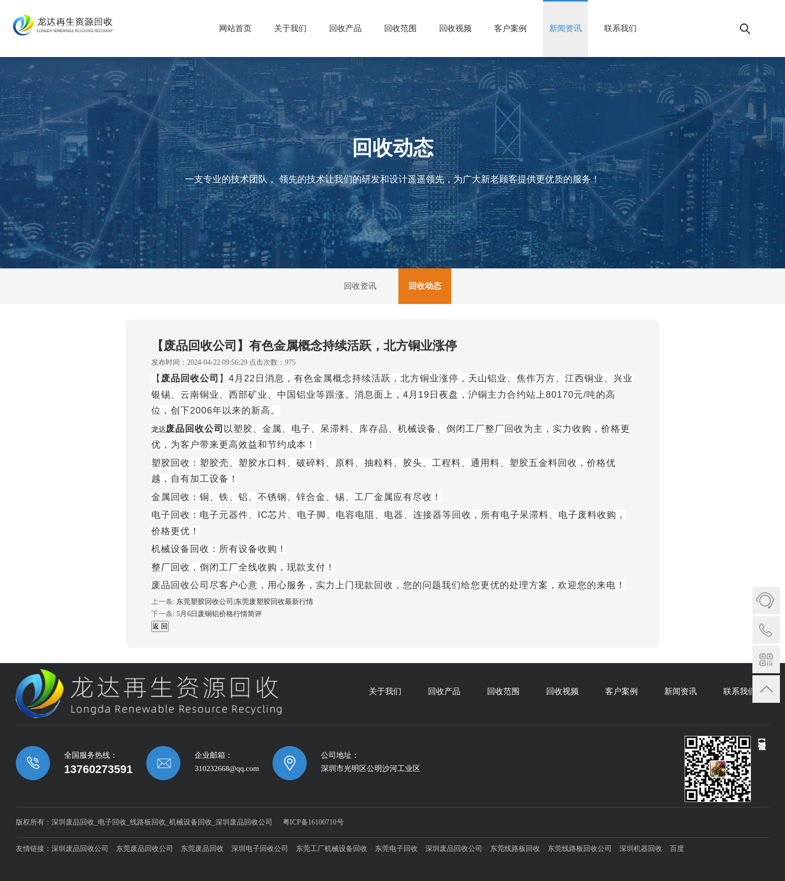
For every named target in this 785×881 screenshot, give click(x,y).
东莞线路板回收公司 (580, 848)
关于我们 (290, 28)
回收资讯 (360, 286)
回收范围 (400, 28)
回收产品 (345, 28)
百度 (677, 848)
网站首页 (235, 28)
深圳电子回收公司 (259, 848)
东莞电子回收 (396, 848)
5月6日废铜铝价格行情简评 (219, 614)
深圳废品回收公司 (80, 848)
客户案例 (510, 28)
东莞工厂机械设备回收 (331, 848)
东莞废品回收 (202, 848)
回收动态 (425, 286)
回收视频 (455, 28)
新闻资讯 (565, 28)
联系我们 (620, 28)
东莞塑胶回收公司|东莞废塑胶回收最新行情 (244, 601)
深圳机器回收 (640, 848)
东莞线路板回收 (515, 848)
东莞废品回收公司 (144, 848)
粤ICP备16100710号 (313, 822)
